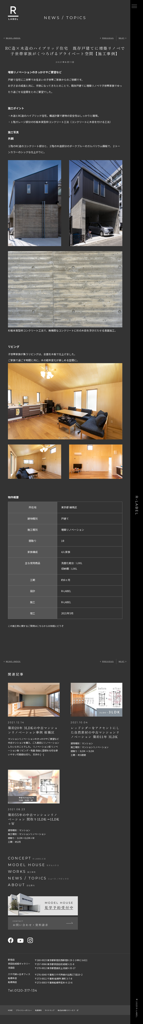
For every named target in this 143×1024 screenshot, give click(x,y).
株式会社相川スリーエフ (86, 1019)
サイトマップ (62, 1019)
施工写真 (14, 132)
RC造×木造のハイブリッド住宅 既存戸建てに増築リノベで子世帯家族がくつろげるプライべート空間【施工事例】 (65, 50)
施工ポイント (17, 108)
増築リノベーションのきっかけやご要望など (38, 72)
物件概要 (14, 497)
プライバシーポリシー (29, 1019)
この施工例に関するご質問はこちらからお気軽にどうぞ (40, 626)
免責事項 (47, 1019)
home (11, 1019)
